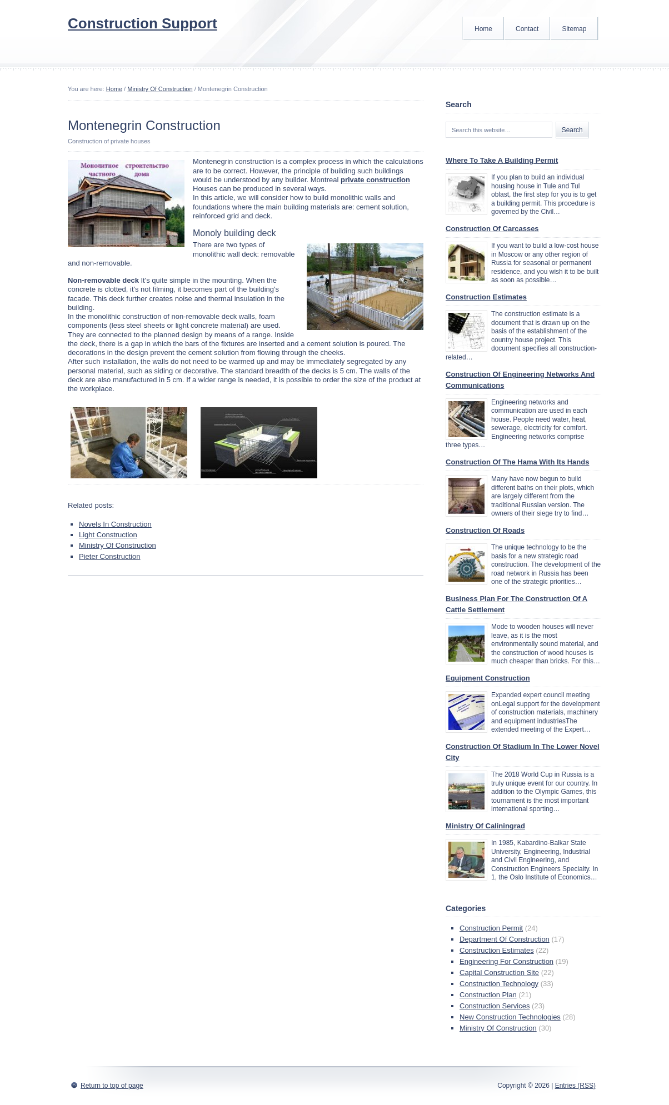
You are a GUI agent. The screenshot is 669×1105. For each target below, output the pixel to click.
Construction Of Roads (485, 530)
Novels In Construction (115, 524)
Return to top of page (112, 1085)
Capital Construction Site (499, 972)
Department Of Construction (505, 939)
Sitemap (574, 29)
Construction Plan (488, 995)
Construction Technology (499, 983)
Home (483, 29)
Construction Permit (491, 928)
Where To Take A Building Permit (502, 160)
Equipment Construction (488, 678)
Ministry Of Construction (159, 89)
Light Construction (108, 535)
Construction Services (495, 1006)
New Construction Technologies (510, 1017)
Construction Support (142, 23)
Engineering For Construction (506, 961)
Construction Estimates (486, 297)
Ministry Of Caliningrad (485, 826)
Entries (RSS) (575, 1085)
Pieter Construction (110, 556)
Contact (527, 29)
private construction (375, 180)
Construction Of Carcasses (492, 228)
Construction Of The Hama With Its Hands (517, 462)
